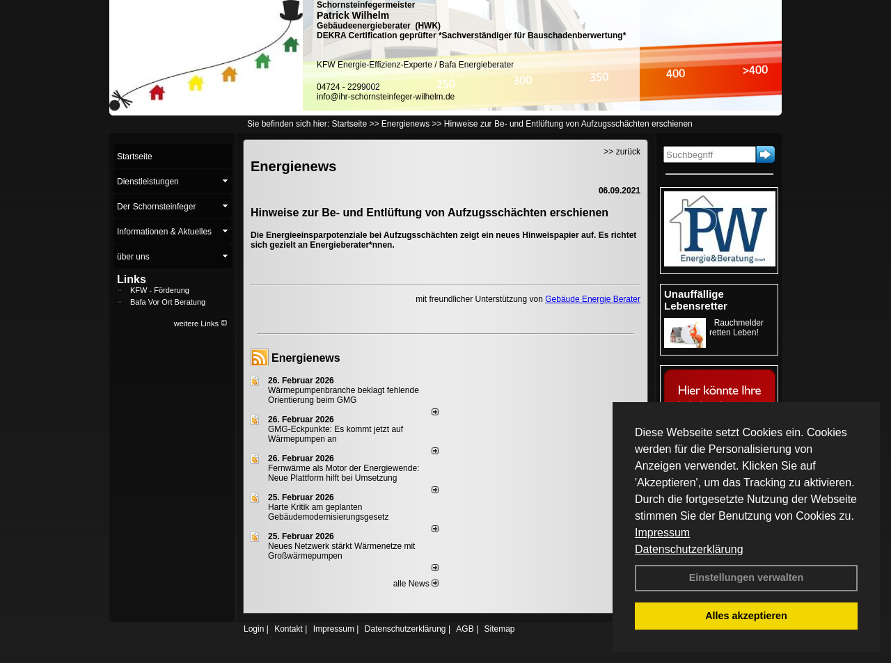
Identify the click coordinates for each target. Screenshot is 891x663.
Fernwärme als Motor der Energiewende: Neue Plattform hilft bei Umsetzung (343, 473)
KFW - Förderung (159, 290)
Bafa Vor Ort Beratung (167, 302)
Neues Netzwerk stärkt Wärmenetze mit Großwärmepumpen (341, 551)
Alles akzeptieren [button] (746, 615)
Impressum (662, 532)
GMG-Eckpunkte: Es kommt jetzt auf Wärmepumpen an (335, 434)
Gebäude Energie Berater (592, 299)
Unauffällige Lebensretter (695, 300)
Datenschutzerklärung (689, 549)
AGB (464, 629)
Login (254, 629)
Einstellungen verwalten (746, 577)
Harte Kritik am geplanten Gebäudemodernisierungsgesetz (328, 512)
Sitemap (499, 629)
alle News (416, 584)
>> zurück (622, 152)
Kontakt (288, 629)
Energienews (305, 358)
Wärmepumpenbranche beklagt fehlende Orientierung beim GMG (343, 395)
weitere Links (201, 323)
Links (131, 279)
